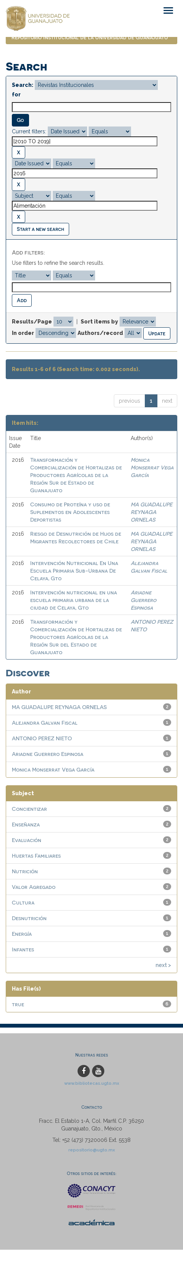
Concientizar (29, 808)
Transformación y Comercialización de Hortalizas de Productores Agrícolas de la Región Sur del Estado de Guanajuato (76, 636)
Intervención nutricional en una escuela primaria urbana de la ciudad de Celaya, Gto (73, 600)
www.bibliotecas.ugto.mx (91, 1083)
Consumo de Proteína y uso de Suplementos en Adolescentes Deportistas (70, 512)
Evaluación (26, 840)
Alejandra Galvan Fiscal (45, 722)
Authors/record (100, 333)
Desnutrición (29, 918)
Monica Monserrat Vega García (152, 467)
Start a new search (40, 229)
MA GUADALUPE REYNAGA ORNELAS (151, 512)
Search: (22, 85)
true (18, 1004)
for (16, 94)
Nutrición (25, 871)
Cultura (23, 902)
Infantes (23, 949)
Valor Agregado (33, 887)
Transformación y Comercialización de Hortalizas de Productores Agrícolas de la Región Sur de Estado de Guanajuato (76, 474)
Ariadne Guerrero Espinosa (143, 600)
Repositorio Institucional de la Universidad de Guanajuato (89, 37)
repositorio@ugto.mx (91, 1150)
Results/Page (32, 322)
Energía (22, 933)
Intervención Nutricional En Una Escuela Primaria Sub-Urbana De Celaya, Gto (74, 570)
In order (23, 333)
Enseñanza (26, 824)
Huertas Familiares (36, 855)
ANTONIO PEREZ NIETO (42, 738)
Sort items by (99, 322)
